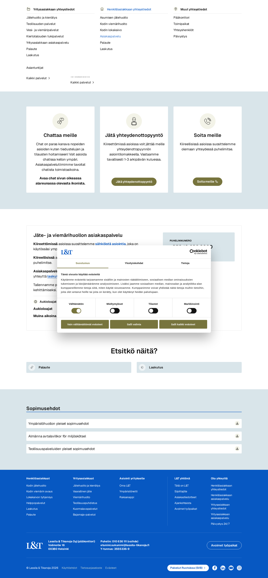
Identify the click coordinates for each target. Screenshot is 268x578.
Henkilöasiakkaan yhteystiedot (221, 487)
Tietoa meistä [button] (111, 7)
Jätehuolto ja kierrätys (86, 485)
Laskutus (31, 509)
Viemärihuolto (81, 497)
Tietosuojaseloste (91, 568)
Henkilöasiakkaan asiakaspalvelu (89, 16)
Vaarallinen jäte (82, 491)
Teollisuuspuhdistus (85, 503)
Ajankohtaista (183, 503)
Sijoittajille (181, 491)
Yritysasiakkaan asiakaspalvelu (132, 72)
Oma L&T (125, 485)
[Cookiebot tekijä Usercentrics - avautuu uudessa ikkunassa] (192, 251)
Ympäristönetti (128, 491)
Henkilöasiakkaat (38, 478)
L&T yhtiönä (182, 478)
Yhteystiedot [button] (158, 7)
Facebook (214, 568)
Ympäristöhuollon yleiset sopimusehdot (58, 423)
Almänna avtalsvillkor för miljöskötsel (57, 436)
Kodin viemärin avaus (39, 491)
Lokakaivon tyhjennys (39, 497)
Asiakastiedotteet (185, 497)
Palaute (31, 514)
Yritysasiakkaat (83, 478)
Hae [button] (212, 7)
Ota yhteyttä (219, 478)
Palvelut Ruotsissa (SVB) (186, 568)
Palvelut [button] (49, 7)
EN (204, 7)
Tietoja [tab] (185, 263)
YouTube (231, 568)
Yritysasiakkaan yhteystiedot (220, 506)
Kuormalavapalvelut (85, 509)
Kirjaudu (229, 7)
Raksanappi (126, 497)
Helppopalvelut (35, 503)
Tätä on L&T (182, 485)
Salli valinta (134, 324)
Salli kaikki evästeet (183, 324)
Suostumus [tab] (83, 263)
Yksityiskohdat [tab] (134, 263)
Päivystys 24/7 (220, 524)
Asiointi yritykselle (132, 478)
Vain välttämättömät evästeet (85, 324)
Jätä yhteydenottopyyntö (134, 135)
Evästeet (110, 568)
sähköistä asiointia (110, 244)
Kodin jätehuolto (36, 485)
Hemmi (27, 17)
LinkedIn (222, 568)
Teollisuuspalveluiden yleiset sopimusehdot (61, 449)
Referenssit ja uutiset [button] (78, 7)
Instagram (239, 568)
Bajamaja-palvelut (84, 514)
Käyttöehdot (69, 568)
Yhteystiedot (40, 16)
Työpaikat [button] (135, 7)
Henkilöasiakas (59, 16)
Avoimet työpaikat (186, 509)
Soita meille (207, 135)
